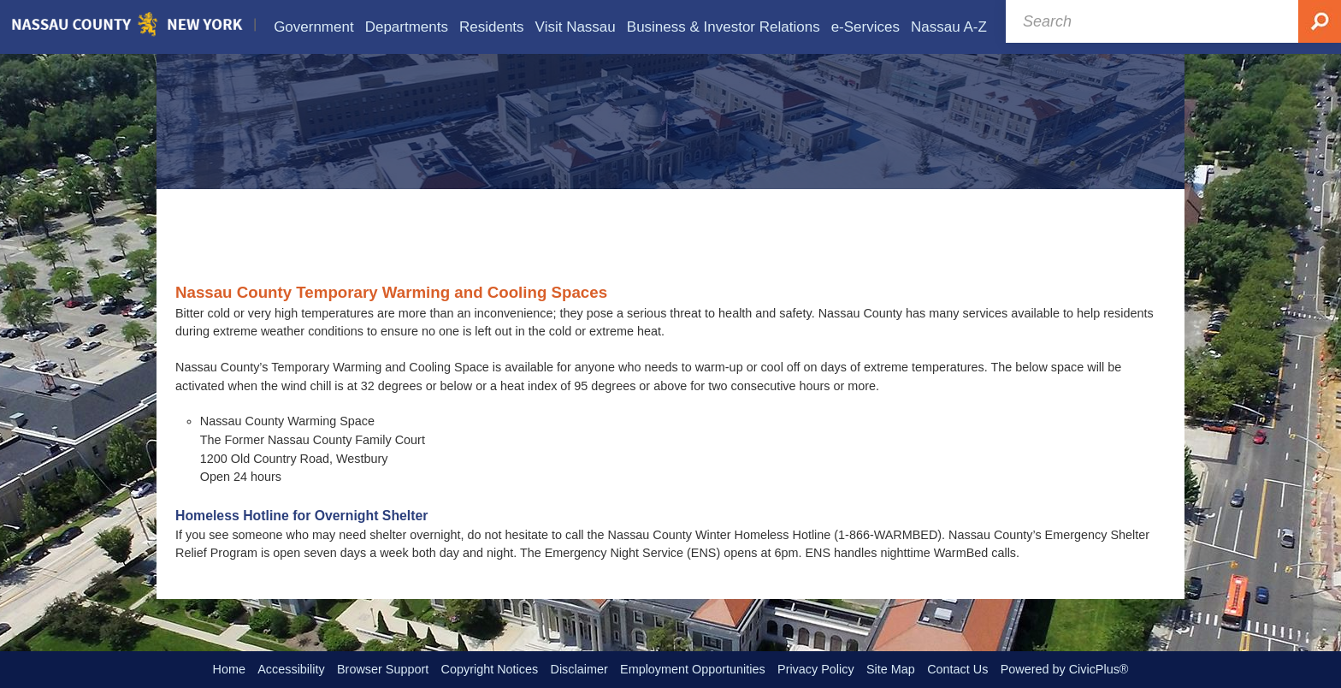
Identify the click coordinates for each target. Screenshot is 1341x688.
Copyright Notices (490, 669)
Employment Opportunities (692, 669)
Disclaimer (579, 669)
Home (229, 669)
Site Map (890, 669)
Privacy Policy (815, 669)
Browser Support (382, 669)
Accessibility (290, 669)
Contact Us (957, 669)
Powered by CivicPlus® (1065, 669)
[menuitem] (314, 27)
